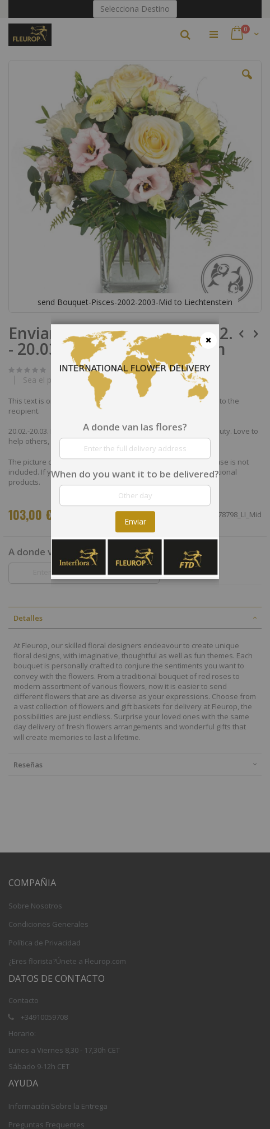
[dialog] (135, 564)
